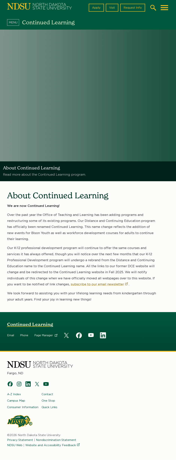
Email (10, 335)
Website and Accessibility (53, 445)
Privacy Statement (20, 440)
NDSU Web (15, 445)
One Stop (48, 401)
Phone (24, 335)
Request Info (132, 7)
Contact (47, 394)
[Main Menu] (164, 7)
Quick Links (49, 407)
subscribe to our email (99, 284)
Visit (112, 7)
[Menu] (14, 22)
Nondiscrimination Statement (56, 440)
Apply (96, 7)
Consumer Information (22, 407)
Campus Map (16, 401)
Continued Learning (30, 324)
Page (46, 335)
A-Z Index (14, 394)
